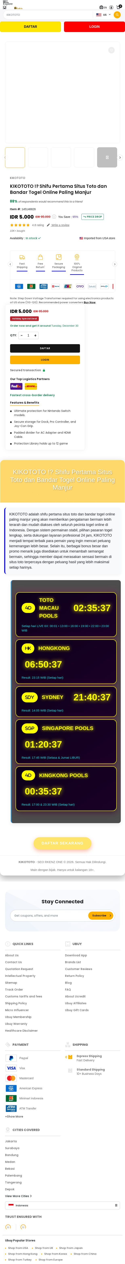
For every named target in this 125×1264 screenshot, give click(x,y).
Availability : (17, 238)
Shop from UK (44, 1248)
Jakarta (11, 1141)
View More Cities (18, 1196)
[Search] (117, 14)
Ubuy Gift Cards (77, 1010)
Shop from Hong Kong (22, 1254)
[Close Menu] (4, 8)
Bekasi (10, 1169)
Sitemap (11, 983)
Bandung (11, 1155)
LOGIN (94, 26)
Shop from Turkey (20, 1260)
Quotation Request (19, 969)
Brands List (73, 962)
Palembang (13, 1176)
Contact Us (13, 962)
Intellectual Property (20, 976)
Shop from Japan (71, 1248)
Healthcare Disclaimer (21, 1031)
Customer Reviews (78, 969)
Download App (76, 955)
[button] (103, 7)
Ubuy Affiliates (75, 1003)
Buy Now (90, 302)
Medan (10, 1162)
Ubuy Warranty (16, 1024)
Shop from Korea (55, 1254)
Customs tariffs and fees (23, 996)
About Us (12, 955)
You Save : (65, 216)
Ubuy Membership (18, 1017)
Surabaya (12, 1148)
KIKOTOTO (17, 178)
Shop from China (85, 1254)
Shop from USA (18, 1248)
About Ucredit (75, 996)
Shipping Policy (16, 1003)
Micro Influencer (17, 1010)
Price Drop (92, 216)
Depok (10, 1189)
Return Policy (74, 976)
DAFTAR (30, 26)
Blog (68, 983)
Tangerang (13, 1182)
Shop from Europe (51, 1260)
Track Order (14, 990)
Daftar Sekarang (63, 843)
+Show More (14, 1116)
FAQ (68, 990)
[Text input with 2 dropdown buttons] (48, 15)
